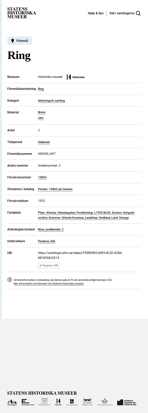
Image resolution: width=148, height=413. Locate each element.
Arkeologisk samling (51, 100)
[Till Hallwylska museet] (44, 402)
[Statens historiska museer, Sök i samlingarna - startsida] (21, 12)
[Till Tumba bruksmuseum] (105, 402)
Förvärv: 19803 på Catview (55, 189)
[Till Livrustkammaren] (71, 402)
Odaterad (44, 142)
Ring (41, 89)
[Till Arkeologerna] (12, 402)
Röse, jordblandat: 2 (51, 229)
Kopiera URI (48, 265)
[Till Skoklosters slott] (87, 402)
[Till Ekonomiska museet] (28, 402)
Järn (41, 118)
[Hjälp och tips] (95, 13)
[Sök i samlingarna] (125, 13)
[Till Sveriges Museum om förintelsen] (126, 402)
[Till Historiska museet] (58, 402)
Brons (41, 112)
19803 (42, 177)
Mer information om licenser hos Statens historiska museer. (49, 283)
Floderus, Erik (46, 241)
